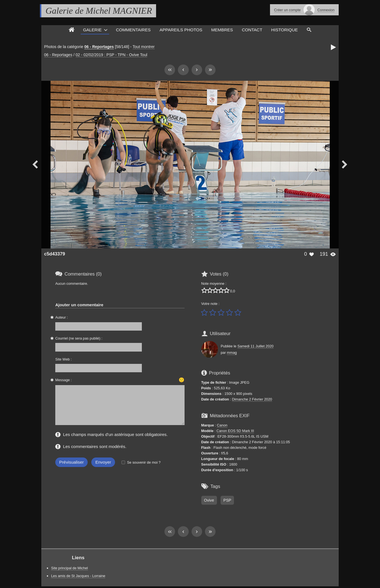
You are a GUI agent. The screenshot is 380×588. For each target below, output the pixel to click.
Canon (222, 425)
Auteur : (61, 317)
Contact (252, 29)
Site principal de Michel (69, 568)
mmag (232, 352)
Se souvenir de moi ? (144, 462)
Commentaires (133, 29)
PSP (227, 500)
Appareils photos (180, 29)
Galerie (92, 29)
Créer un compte (287, 10)
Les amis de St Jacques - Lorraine (78, 576)
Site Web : (63, 359)
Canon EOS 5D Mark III (235, 431)
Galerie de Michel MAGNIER (99, 11)
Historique (284, 29)
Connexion (325, 10)
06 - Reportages (99, 46)
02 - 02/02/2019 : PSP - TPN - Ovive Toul (111, 55)
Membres (222, 29)
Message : (63, 380)
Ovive (209, 500)
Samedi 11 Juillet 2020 (255, 346)
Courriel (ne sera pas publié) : (78, 338)
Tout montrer (144, 46)
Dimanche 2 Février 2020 (252, 399)
